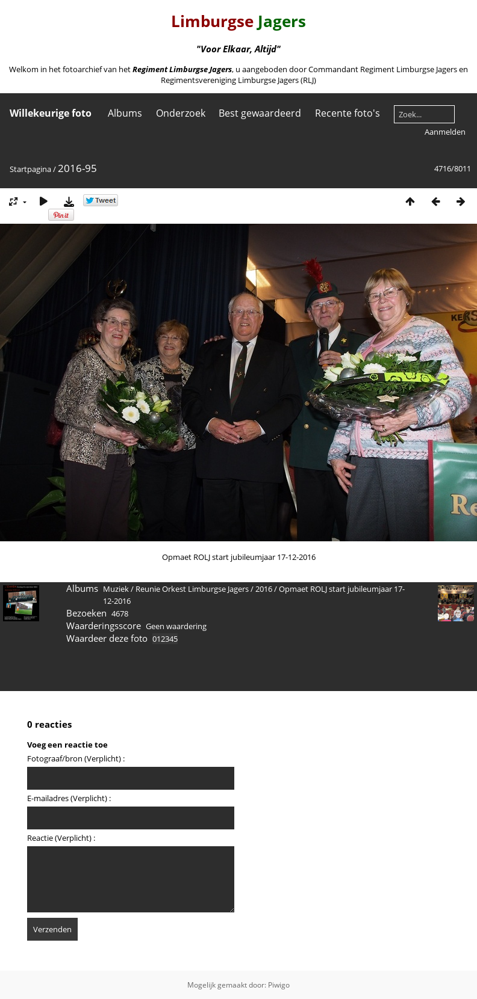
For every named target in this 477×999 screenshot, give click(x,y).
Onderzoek (180, 113)
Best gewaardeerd (260, 113)
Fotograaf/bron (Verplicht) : (76, 758)
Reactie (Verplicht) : (61, 837)
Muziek (116, 588)
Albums (125, 113)
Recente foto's (347, 113)
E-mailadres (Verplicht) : (69, 798)
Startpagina (30, 169)
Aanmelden (445, 131)
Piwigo (279, 985)
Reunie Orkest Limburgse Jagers (192, 588)
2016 (263, 588)
